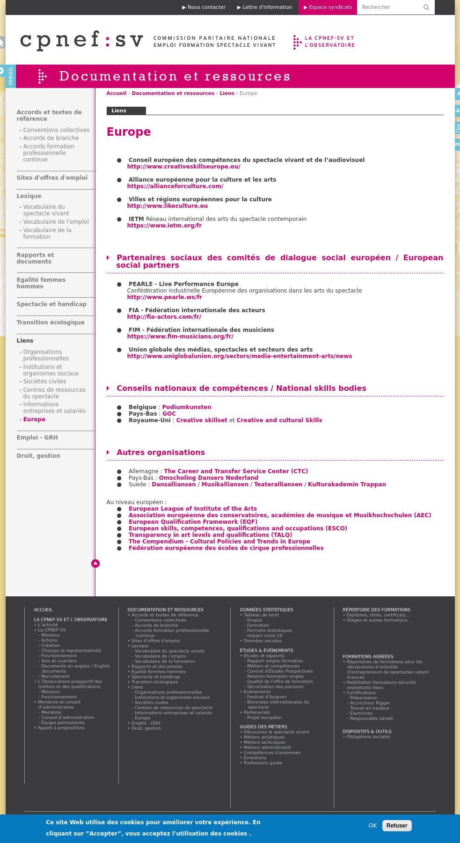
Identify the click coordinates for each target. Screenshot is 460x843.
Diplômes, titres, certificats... (378, 614)
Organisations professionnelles (46, 355)
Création (51, 645)
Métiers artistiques (264, 737)
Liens (226, 93)
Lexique (29, 196)
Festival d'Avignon (267, 696)
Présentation (364, 697)
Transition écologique (51, 322)
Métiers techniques (264, 742)
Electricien (362, 713)
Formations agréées (368, 656)
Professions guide (263, 762)
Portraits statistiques (270, 630)
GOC (169, 414)
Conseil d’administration (68, 717)
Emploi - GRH (37, 437)
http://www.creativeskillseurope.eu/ (184, 166)
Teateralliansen (278, 484)
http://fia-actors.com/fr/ (164, 317)
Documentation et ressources (173, 93)
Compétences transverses (272, 752)
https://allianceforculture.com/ (175, 186)
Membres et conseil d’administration (59, 704)
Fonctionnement (59, 655)
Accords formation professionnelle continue (48, 153)
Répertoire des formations (376, 609)
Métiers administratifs (268, 747)
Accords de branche (51, 138)
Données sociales (263, 640)
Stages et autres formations (377, 620)
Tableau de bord (261, 614)
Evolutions (255, 757)
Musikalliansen (225, 484)
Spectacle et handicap (52, 304)
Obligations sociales (368, 736)
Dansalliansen (174, 484)
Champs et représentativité (71, 650)
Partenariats (257, 712)
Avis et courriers (59, 660)
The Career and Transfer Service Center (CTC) (236, 471)
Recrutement (56, 676)
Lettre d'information (267, 7)
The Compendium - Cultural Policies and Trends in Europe (219, 541)
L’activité (48, 624)
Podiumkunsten (187, 407)
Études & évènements (266, 650)
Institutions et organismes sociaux (51, 370)
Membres (51, 712)
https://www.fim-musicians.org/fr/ (180, 336)
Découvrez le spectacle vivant (276, 731)
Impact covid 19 (265, 635)
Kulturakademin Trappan (347, 484)
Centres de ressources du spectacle (54, 393)
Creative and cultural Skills (279, 420)
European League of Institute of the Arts (193, 509)
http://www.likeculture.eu (167, 206)
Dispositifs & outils (367, 731)
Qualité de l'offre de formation (280, 681)
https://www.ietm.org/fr (164, 225)
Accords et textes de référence (165, 614)
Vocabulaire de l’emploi (56, 222)
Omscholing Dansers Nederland (209, 478)
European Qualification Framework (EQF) (193, 522)
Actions (49, 640)
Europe (34, 419)
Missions (51, 635)
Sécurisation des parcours (276, 686)
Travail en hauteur (370, 708)
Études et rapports (264, 655)
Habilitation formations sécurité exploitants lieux (381, 685)
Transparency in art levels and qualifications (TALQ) (210, 535)
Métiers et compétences (274, 665)
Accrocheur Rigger (370, 702)
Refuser (397, 827)
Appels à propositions (61, 727)
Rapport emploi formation (275, 660)
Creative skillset (201, 420)
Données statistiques (267, 609)
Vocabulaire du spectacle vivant (46, 210)
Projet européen (265, 717)
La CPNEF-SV (52, 629)
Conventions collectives (56, 130)
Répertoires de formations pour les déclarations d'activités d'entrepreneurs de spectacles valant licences (388, 669)
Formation (258, 625)
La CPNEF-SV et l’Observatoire (325, 40)
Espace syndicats (330, 7)
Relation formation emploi (276, 676)
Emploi (255, 620)
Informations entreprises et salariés (54, 407)
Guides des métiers (263, 726)
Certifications (361, 692)
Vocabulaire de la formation (47, 233)
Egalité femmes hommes (41, 283)
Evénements (257, 691)
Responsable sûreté (372, 718)
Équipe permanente (63, 722)
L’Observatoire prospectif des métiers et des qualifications (70, 684)
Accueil (117, 93)
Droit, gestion (38, 456)
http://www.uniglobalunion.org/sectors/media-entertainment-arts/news (239, 356)
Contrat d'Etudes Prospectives (280, 671)
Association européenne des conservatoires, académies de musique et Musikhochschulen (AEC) (280, 515)
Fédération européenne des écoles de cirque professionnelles (226, 548)
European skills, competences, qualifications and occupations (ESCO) (238, 528)
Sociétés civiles (44, 381)
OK (373, 827)
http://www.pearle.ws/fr (165, 297)
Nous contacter (207, 7)
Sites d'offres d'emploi (52, 178)
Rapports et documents (35, 258)
